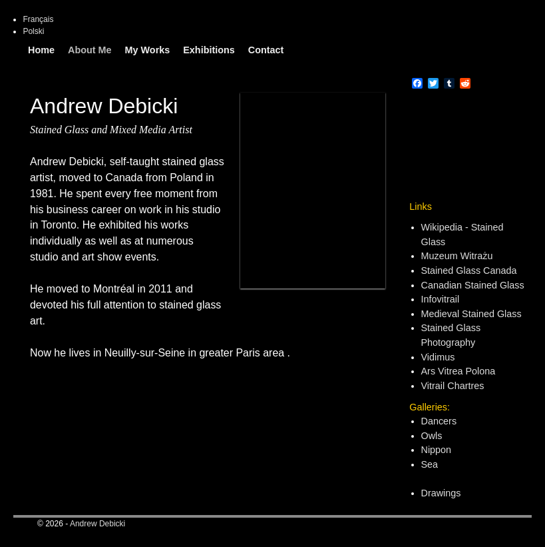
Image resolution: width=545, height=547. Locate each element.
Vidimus (438, 357)
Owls (432, 435)
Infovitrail (440, 299)
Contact (266, 50)
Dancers (439, 421)
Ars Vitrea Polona (458, 371)
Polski (33, 31)
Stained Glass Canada (469, 270)
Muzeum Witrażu (457, 256)
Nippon (436, 449)
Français (38, 19)
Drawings (441, 493)
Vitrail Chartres (452, 385)
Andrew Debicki (97, 523)
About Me (90, 50)
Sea (430, 464)
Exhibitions (209, 50)
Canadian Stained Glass (472, 285)
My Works (147, 50)
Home (41, 50)
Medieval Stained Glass (471, 313)
